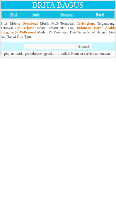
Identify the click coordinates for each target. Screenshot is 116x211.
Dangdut (67, 14)
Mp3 (13, 14)
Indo (36, 14)
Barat (100, 14)
